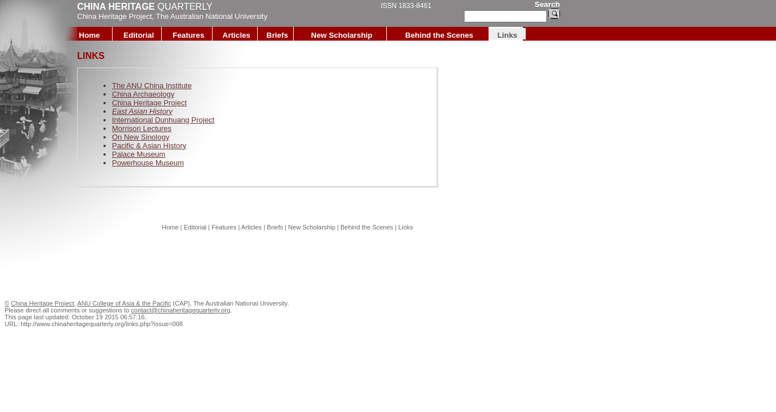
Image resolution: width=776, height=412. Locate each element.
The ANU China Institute (151, 85)
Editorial (138, 35)
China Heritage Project (114, 16)
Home (89, 35)
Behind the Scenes (439, 35)
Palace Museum (138, 154)
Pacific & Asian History (149, 145)
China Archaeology (143, 94)
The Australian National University (211, 16)
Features (189, 35)
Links (507, 35)
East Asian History (142, 111)
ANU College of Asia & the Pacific (124, 303)
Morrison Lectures (141, 128)
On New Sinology (140, 137)
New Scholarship (341, 35)
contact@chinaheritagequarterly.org (180, 310)
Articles (236, 35)
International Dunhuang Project (163, 120)
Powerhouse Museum (148, 163)
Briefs (277, 35)
